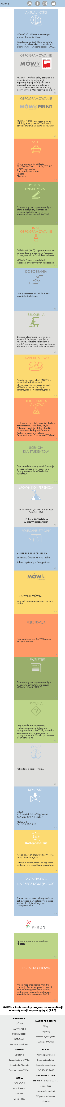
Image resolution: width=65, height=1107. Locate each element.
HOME (5, 3)
